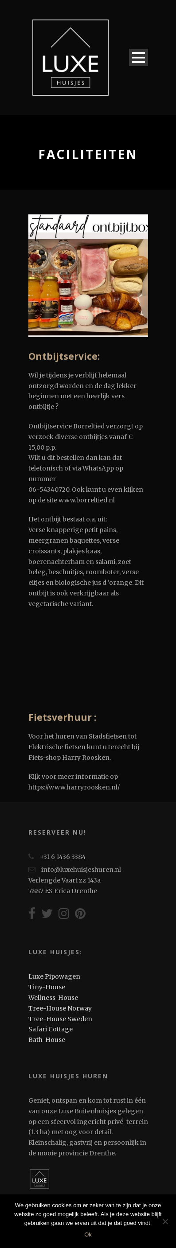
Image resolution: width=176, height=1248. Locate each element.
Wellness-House (53, 998)
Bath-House (46, 1040)
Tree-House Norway (60, 1008)
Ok (88, 1234)
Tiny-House (46, 987)
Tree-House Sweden (60, 1019)
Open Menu (138, 57)
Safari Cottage (50, 1029)
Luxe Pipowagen (54, 976)
